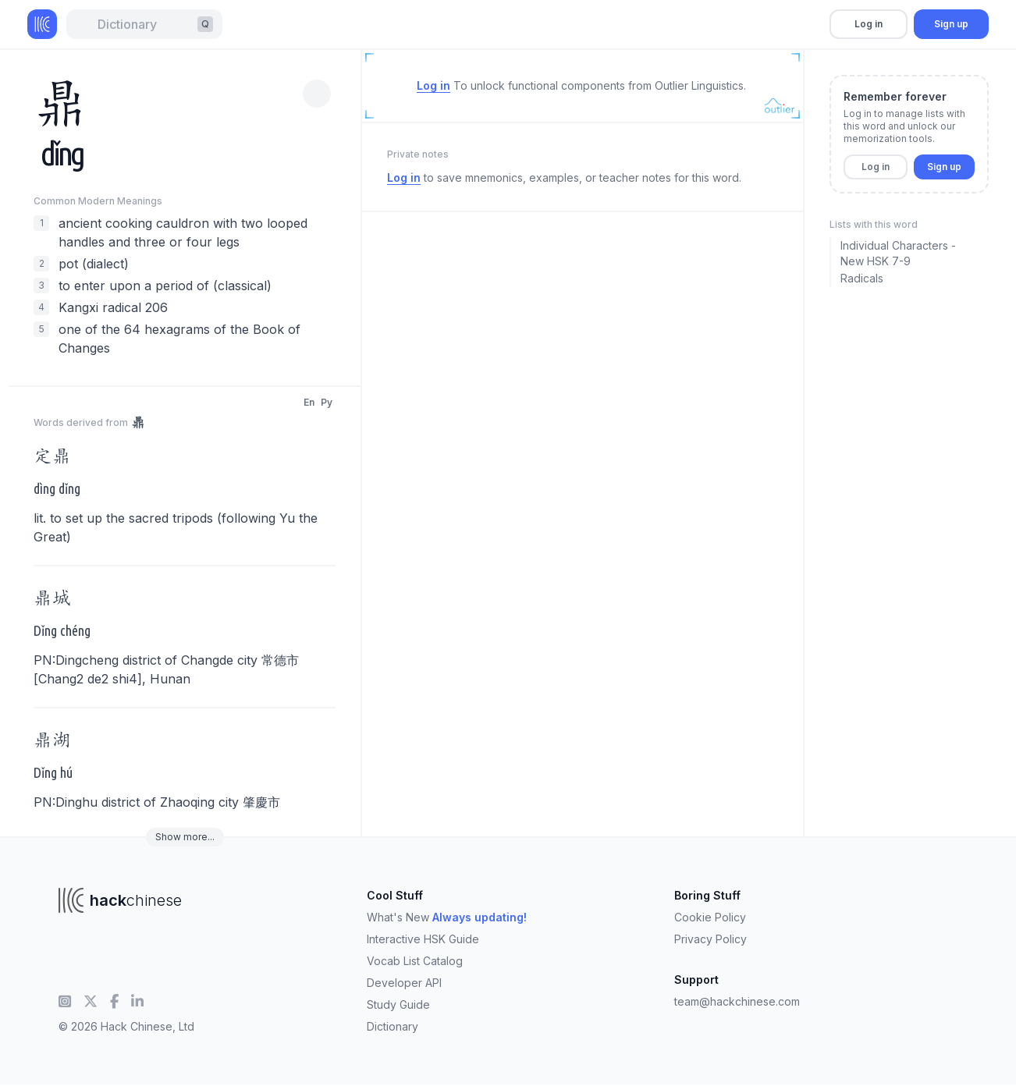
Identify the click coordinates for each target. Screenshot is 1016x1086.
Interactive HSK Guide (423, 939)
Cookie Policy (710, 917)
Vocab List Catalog (415, 960)
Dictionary (392, 1026)
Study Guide (398, 1004)
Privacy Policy (710, 939)
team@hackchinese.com (737, 1001)
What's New (447, 917)
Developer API (404, 982)
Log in (868, 24)
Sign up (951, 24)
